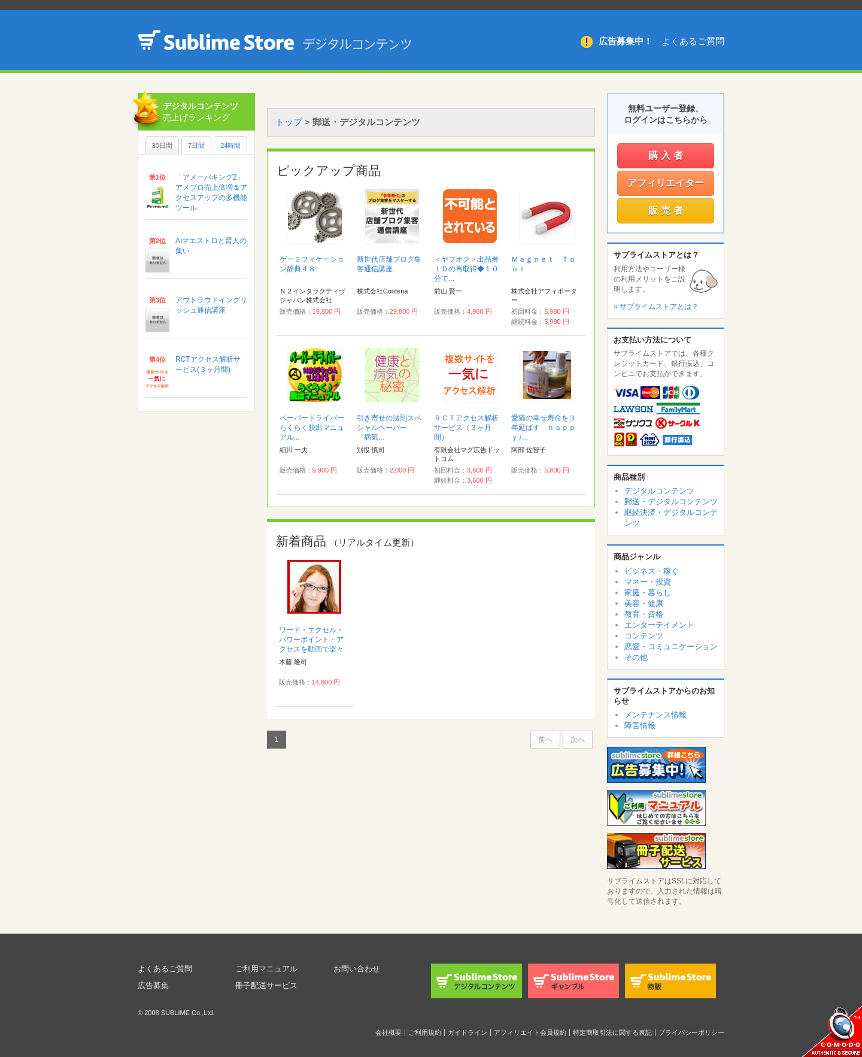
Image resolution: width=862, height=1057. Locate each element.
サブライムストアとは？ (659, 306)
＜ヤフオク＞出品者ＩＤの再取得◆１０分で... (466, 269)
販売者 (667, 210)
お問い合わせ (358, 968)
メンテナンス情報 (655, 714)
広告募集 (154, 985)
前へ (545, 739)
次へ (577, 739)
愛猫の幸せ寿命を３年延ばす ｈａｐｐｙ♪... (543, 427)
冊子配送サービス (268, 985)
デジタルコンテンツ (659, 490)
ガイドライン (467, 1032)
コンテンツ (643, 635)
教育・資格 (643, 614)
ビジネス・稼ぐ (651, 571)
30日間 (162, 145)
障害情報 (639, 725)
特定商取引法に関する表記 (612, 1032)
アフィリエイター (665, 183)
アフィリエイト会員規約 (530, 1032)
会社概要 (388, 1032)
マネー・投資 (647, 581)
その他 (636, 657)
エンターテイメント (659, 624)
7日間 (196, 145)
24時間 (230, 145)
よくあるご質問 (692, 41)
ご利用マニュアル (268, 968)
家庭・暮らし (647, 592)
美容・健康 (643, 603)
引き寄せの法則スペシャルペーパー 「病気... (389, 427)
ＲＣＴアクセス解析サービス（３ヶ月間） (466, 427)
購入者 (667, 155)
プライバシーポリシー (691, 1032)
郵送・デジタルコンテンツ (671, 501)
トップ (288, 122)
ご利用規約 (424, 1032)
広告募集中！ (625, 41)
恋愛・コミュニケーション (671, 646)
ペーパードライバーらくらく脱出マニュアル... (312, 427)
